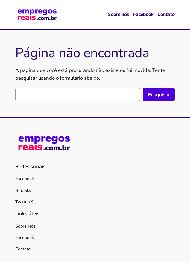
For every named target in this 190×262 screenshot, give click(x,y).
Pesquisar (159, 94)
